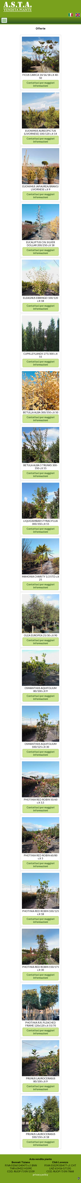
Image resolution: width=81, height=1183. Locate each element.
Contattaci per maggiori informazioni (40, 84)
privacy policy (40, 1174)
